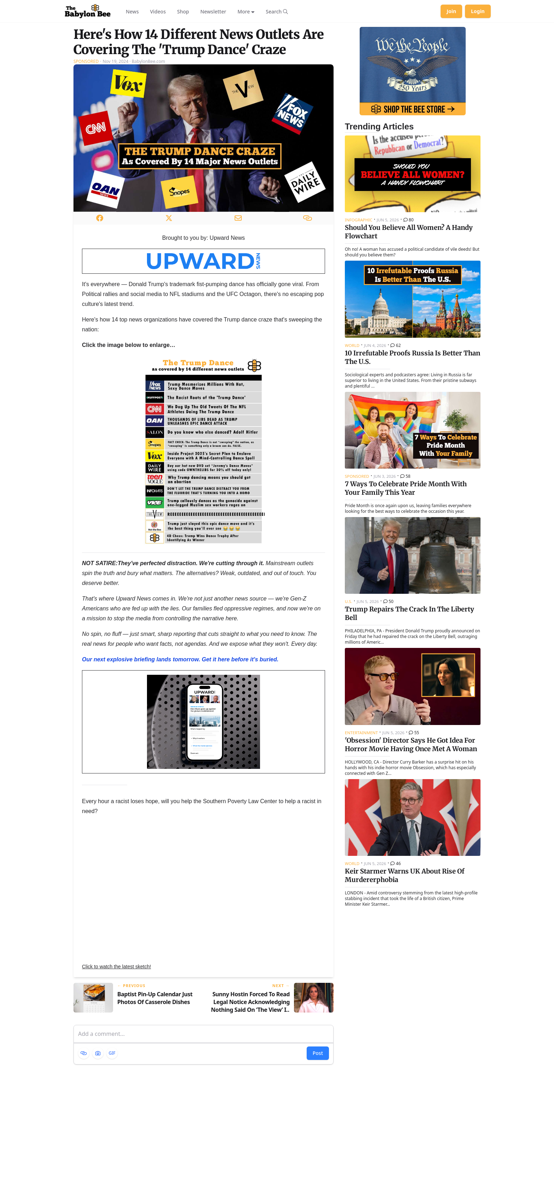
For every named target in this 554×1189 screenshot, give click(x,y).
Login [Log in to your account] (478, 11)
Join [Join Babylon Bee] (451, 11)
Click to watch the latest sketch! (116, 966)
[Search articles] (276, 11)
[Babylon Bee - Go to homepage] (87, 11)
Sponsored (86, 61)
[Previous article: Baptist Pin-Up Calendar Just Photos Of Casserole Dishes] (135, 998)
